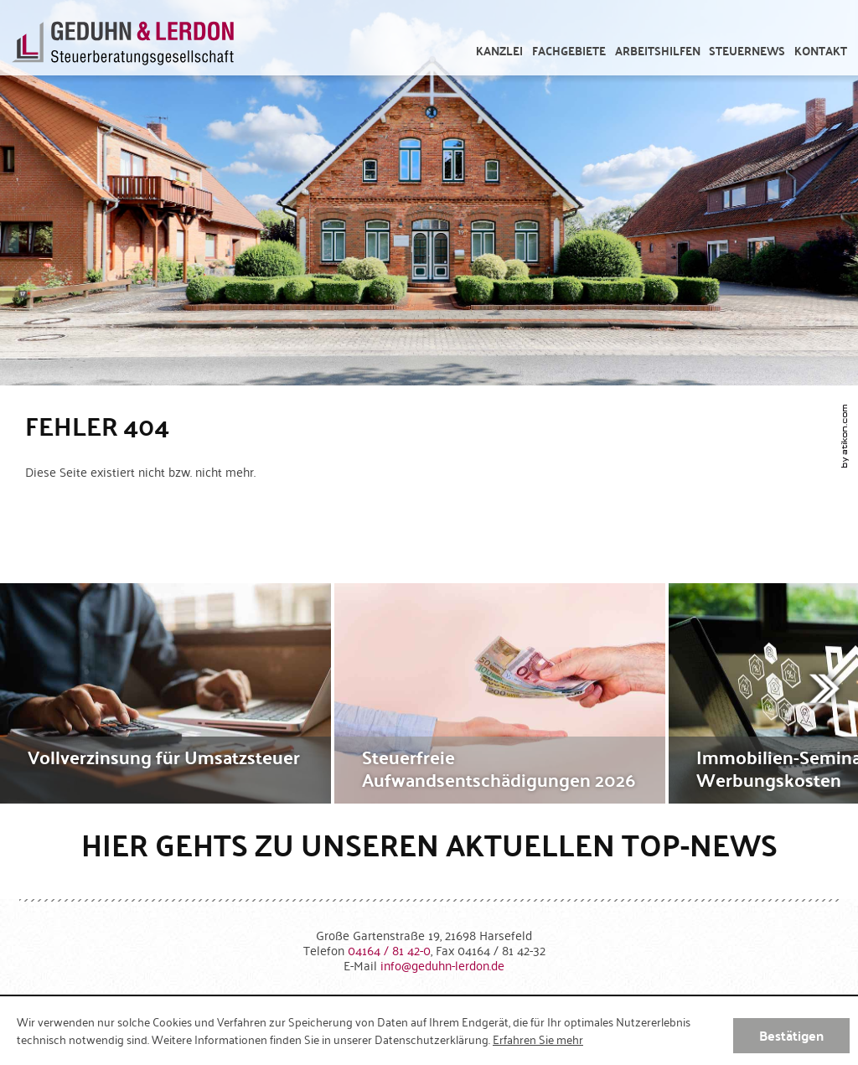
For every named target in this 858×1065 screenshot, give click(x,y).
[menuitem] (499, 51)
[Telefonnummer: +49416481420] (389, 949)
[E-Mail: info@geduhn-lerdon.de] (442, 965)
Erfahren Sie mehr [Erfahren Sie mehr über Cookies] (538, 1039)
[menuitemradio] (821, 51)
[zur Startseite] (123, 46)
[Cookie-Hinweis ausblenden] (791, 1035)
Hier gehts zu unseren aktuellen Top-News (429, 844)
